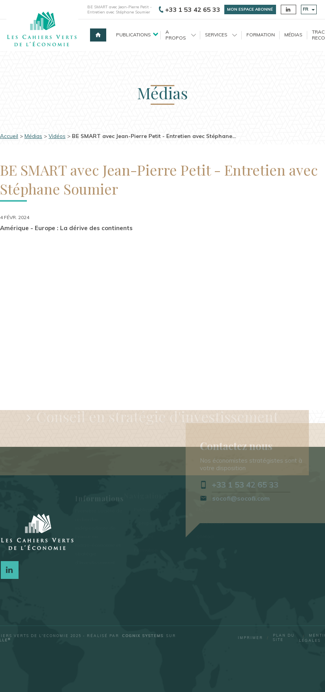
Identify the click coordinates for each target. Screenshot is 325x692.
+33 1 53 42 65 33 (189, 9)
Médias (293, 35)
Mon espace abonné (250, 9)
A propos (180, 34)
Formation (260, 35)
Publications (133, 35)
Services (221, 35)
